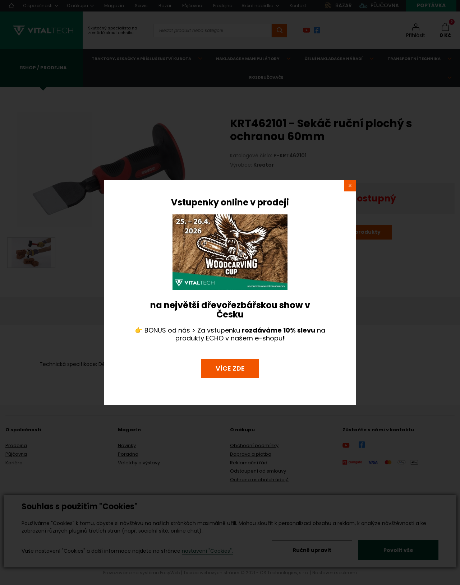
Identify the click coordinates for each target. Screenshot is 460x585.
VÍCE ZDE (230, 368)
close (350, 185)
